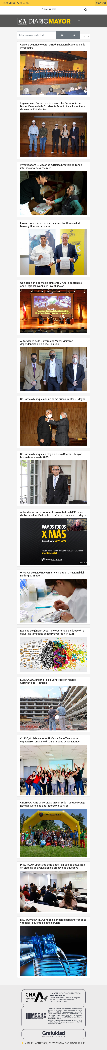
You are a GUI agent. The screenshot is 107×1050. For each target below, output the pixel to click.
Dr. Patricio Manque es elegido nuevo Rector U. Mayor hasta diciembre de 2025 (51, 455)
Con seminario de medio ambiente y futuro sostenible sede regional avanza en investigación (51, 284)
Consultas (8, 2)
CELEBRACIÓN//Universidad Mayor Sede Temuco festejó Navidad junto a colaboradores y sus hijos (52, 804)
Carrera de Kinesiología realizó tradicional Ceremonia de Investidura (52, 46)
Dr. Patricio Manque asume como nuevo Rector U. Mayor (52, 399)
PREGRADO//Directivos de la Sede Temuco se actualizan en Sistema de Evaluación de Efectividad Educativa (52, 866)
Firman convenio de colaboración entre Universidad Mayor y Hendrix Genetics (50, 224)
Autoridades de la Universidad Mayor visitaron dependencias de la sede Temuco (46, 342)
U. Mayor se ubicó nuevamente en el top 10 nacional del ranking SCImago (52, 574)
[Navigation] (79, 20)
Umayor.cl (101, 2)
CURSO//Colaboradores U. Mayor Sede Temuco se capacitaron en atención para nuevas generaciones (50, 740)
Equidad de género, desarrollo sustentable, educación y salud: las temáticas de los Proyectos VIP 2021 (52, 632)
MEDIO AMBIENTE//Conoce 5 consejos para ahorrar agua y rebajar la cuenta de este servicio (53, 921)
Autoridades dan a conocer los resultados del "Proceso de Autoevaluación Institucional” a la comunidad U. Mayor (53, 513)
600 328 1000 (23, 2)
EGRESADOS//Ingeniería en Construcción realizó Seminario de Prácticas (48, 681)
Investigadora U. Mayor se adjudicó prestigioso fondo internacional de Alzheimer (51, 166)
